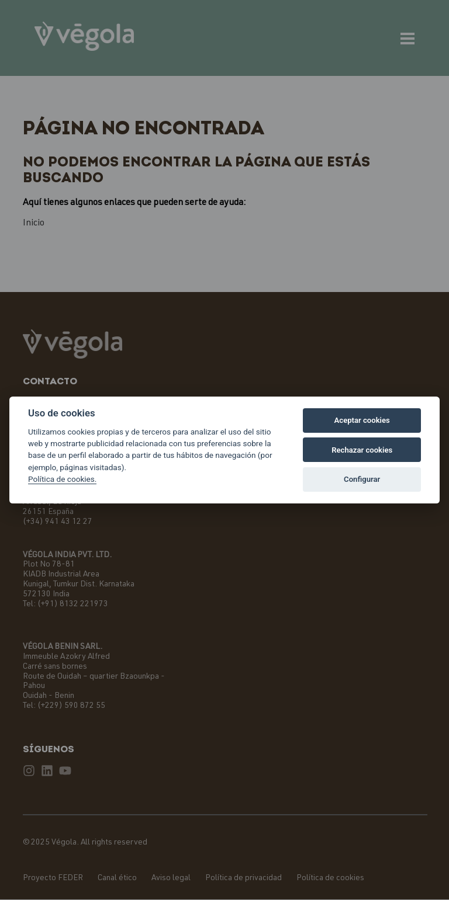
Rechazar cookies (361, 450)
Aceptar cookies (362, 420)
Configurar (362, 479)
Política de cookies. (62, 479)
